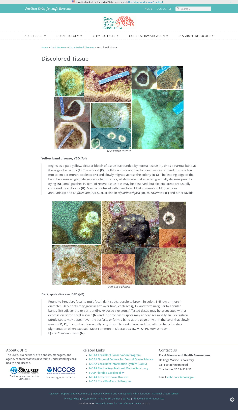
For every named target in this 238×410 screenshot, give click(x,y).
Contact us (164, 8)
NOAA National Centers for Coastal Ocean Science (121, 359)
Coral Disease (58, 47)
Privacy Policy (71, 398)
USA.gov (53, 393)
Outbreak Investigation (148, 36)
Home (148, 8)
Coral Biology (69, 36)
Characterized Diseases (81, 47)
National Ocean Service (165, 393)
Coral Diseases (105, 36)
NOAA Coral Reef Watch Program (110, 381)
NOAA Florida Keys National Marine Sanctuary (118, 368)
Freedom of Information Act (148, 398)
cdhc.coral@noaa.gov (180, 377)
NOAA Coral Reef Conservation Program (115, 355)
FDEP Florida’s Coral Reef (106, 373)
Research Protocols (196, 36)
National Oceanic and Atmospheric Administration (121, 393)
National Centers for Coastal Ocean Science (118, 403)
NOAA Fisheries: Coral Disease (108, 377)
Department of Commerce (75, 393)
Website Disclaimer (109, 398)
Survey (126, 398)
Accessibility (89, 398)
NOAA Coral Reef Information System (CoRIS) (118, 364)
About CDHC (35, 36)
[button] (119, 2)
